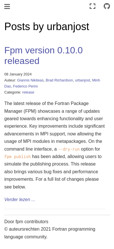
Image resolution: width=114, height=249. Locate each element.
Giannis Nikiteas (30, 80)
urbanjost (82, 80)
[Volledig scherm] (92, 6)
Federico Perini (25, 86)
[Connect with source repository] (106, 6)
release (28, 92)
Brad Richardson (59, 80)
